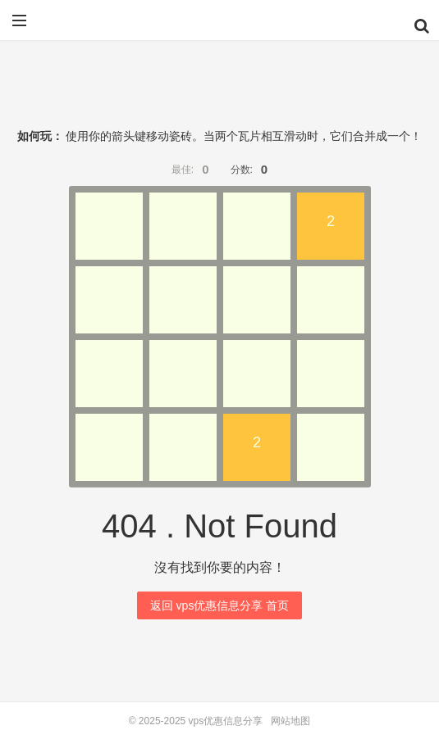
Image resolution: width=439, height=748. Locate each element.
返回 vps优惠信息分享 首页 (220, 605)
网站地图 (290, 721)
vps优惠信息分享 (220, 26)
